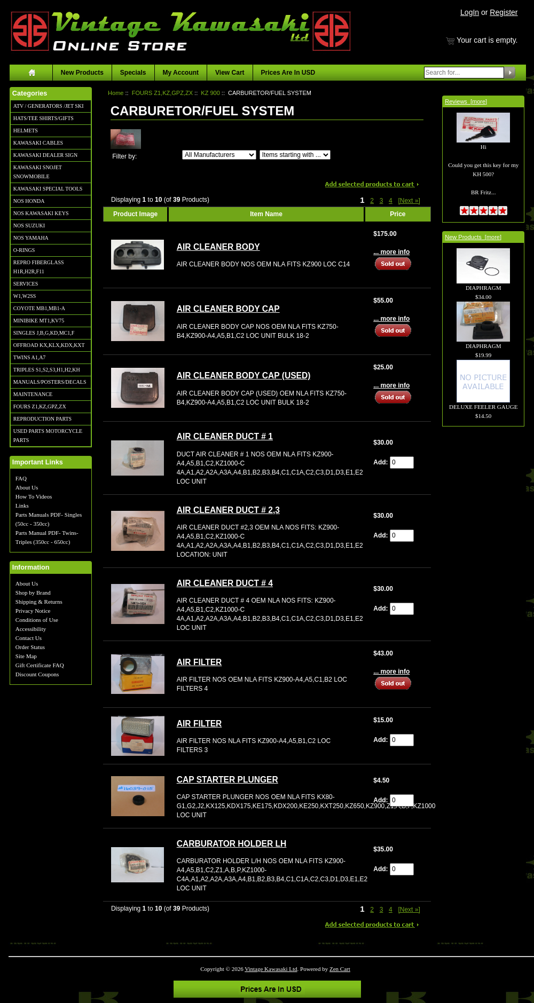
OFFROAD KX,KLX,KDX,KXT (49, 345)
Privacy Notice (33, 610)
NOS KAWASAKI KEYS (41, 213)
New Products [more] (473, 237)
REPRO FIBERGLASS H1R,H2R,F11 (38, 266)
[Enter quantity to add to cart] (402, 462)
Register (503, 12)
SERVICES (25, 284)
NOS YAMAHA (31, 238)
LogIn (469, 12)
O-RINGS (24, 250)
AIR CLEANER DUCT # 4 (225, 583)
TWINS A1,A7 (29, 357)
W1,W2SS (24, 296)
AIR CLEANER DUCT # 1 (225, 436)
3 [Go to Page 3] (381, 200)
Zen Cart (339, 969)
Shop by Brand (33, 592)
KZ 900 (210, 93)
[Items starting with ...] (295, 155)
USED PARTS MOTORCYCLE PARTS (47, 435)
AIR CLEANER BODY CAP (228, 308)
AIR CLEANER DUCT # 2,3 (228, 510)
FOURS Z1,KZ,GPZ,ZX (39, 406)
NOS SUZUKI (29, 225)
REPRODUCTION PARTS (42, 419)
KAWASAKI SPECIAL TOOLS (48, 189)
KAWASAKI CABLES (38, 143)
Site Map (26, 656)
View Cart (229, 72)
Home (115, 93)
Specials (133, 72)
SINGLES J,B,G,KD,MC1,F (43, 333)
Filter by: (124, 156)
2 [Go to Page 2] (372, 200)
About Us (26, 487)
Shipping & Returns (38, 601)
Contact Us (28, 638)
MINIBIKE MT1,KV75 (39, 320)
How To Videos (33, 496)
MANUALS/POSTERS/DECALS (50, 382)
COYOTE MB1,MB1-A (39, 308)
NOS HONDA (29, 201)
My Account (181, 72)
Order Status (30, 647)
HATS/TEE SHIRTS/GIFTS (43, 118)
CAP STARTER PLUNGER (227, 779)
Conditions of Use (36, 620)
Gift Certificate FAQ (39, 665)
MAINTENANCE (32, 394)
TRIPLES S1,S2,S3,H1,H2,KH (46, 370)
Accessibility (30, 629)
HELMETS (25, 130)
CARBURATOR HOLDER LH (232, 843)
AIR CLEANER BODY (218, 246)
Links (22, 505)
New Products (82, 72)
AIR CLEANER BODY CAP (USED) (244, 375)
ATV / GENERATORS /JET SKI (48, 106)
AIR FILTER (199, 662)
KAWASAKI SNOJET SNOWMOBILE (37, 171)
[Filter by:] (219, 155)
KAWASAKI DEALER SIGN (45, 155)
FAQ (21, 478)
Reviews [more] (466, 101)
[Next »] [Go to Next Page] (409, 200)
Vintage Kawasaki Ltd (271, 969)
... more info (391, 252)
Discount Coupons (37, 674)
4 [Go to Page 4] (390, 200)
